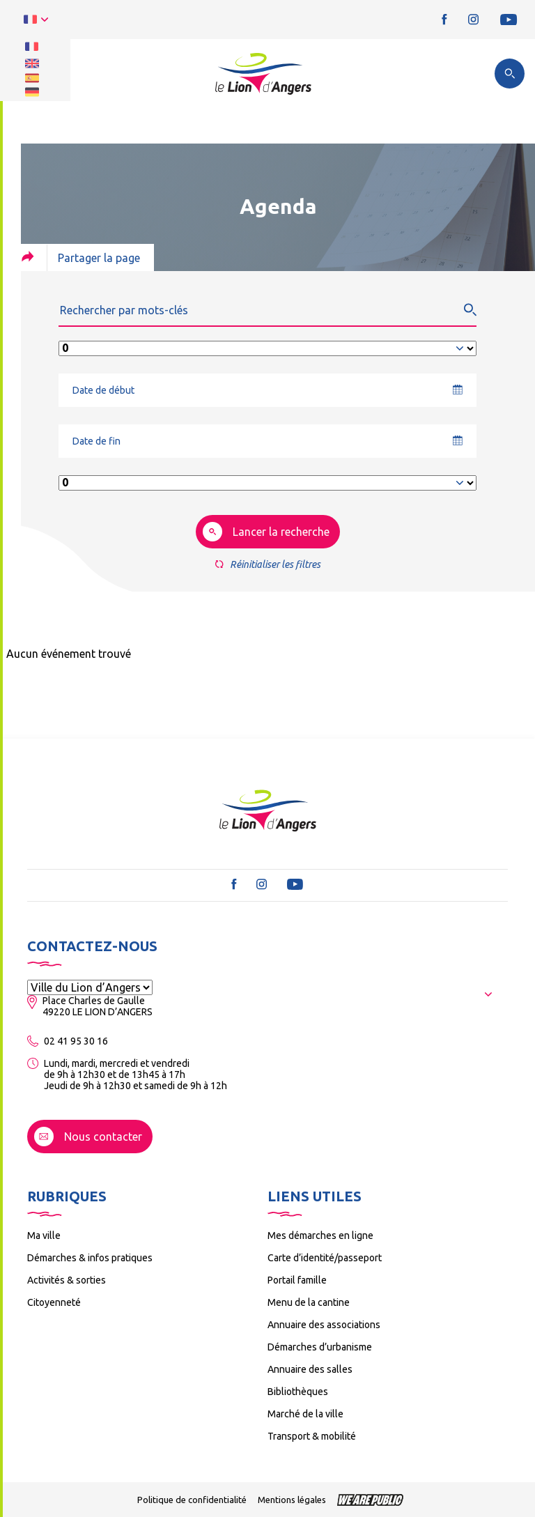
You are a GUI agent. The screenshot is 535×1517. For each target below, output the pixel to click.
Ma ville (44, 1235)
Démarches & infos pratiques (90, 1257)
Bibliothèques (298, 1391)
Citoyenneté (54, 1302)
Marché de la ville (305, 1413)
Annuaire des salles (310, 1369)
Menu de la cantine (309, 1302)
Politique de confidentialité (192, 1499)
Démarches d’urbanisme (320, 1347)
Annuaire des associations (324, 1324)
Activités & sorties (66, 1280)
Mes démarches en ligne (320, 1235)
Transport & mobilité (312, 1436)
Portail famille (297, 1280)
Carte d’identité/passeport (325, 1257)
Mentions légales (292, 1499)
